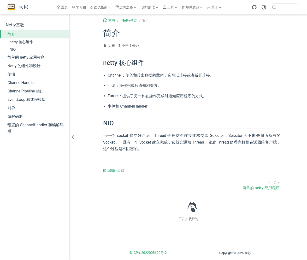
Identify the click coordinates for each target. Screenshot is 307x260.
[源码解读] (150, 7)
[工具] (170, 7)
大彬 (111, 46)
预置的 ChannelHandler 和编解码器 (35, 128)
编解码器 (15, 116)
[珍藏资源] (192, 7)
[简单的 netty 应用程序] (261, 185)
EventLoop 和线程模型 (26, 99)
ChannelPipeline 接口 (25, 91)
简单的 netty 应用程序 (26, 57)
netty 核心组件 (21, 42)
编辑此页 (113, 170)
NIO (13, 49)
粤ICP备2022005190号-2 (148, 253)
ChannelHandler (21, 82)
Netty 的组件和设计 (24, 66)
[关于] (214, 7)
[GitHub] (254, 7)
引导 (11, 108)
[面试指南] (100, 7)
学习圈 (79, 7)
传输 (11, 74)
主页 (62, 7)
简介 (11, 34)
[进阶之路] (126, 7)
